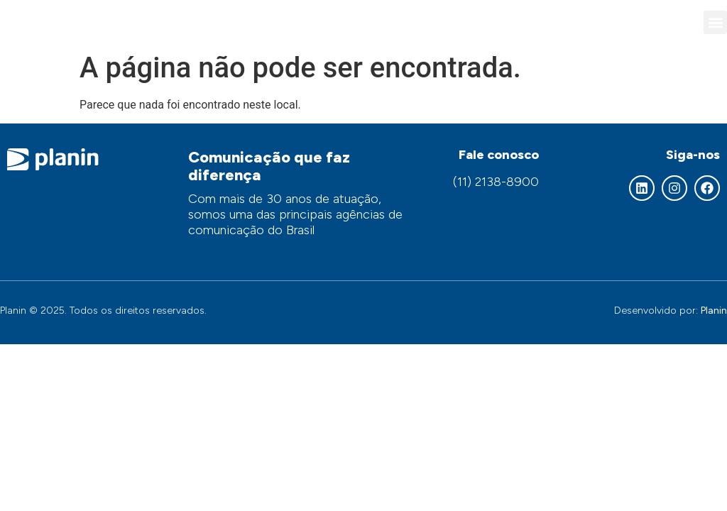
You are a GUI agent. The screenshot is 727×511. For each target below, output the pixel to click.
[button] (715, 22)
